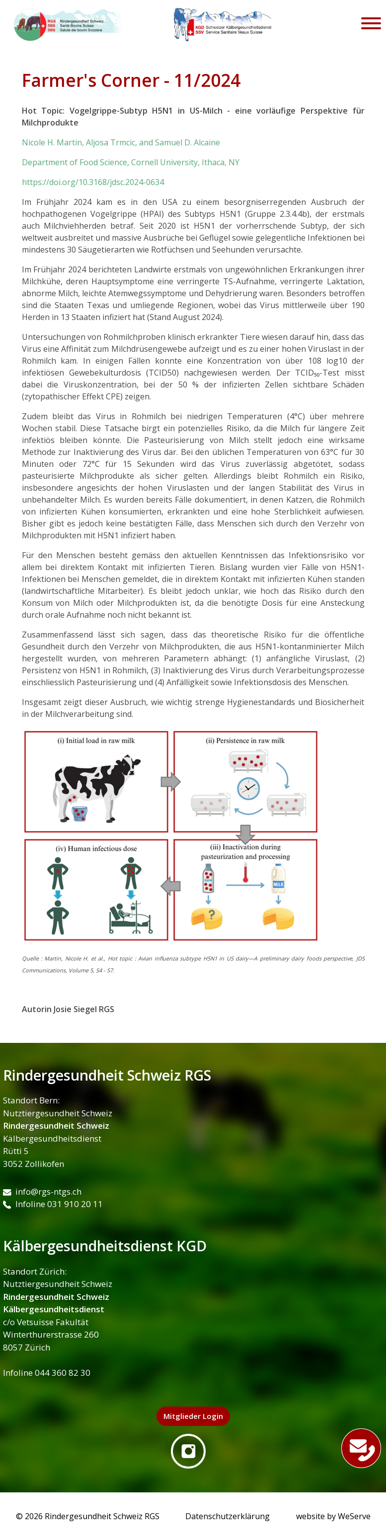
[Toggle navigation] (371, 24)
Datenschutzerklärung (227, 1516)
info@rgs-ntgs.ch (42, 1191)
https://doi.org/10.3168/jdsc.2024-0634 (93, 182)
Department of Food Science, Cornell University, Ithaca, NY (130, 162)
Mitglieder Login (193, 1416)
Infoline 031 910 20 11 (53, 1204)
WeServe (354, 1516)
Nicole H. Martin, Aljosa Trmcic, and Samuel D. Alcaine (121, 142)
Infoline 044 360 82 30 (46, 1372)
